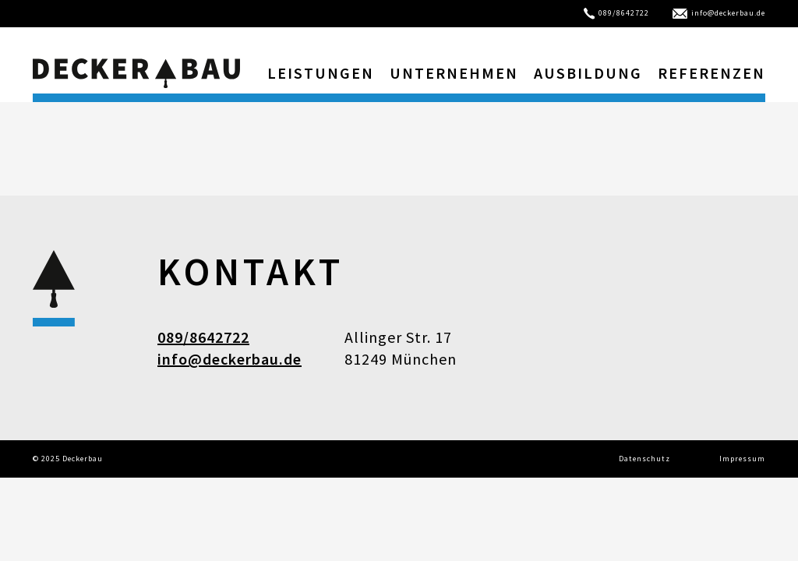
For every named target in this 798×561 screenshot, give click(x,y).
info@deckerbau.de (719, 13)
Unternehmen (454, 73)
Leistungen (320, 73)
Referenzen (711, 73)
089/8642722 (617, 13)
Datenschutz (644, 458)
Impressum (742, 458)
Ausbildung (588, 73)
